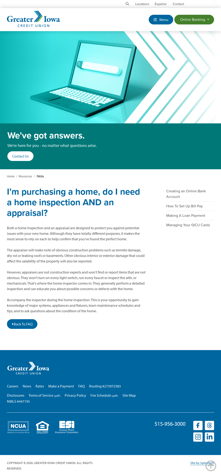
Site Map (129, 395)
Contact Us (20, 156)
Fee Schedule (101, 395)
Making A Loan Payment (185, 215)
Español (160, 4)
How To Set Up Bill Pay (184, 206)
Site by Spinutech (202, 463)
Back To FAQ (22, 324)
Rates (40, 386)
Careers (12, 386)
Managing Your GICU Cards (188, 225)
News (27, 386)
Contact (178, 4)
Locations (142, 4)
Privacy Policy (75, 395)
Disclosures (15, 395)
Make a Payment (61, 386)
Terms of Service (41, 395)
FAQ (81, 386)
